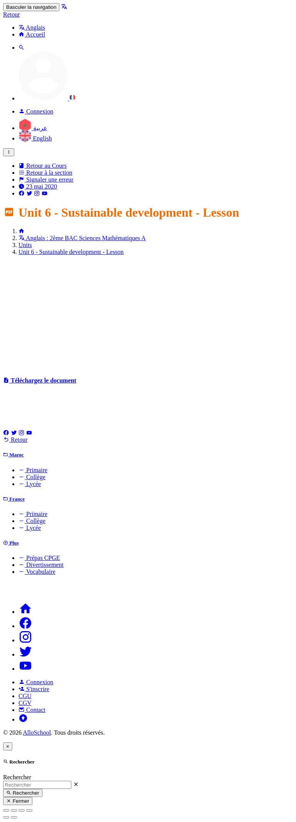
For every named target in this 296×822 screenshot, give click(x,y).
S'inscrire (33, 689)
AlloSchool (37, 732)
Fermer (17, 801)
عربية (32, 128)
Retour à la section (45, 172)
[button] (47, 98)
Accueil (31, 34)
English (35, 138)
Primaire (32, 470)
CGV (25, 703)
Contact (31, 710)
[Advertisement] (148, 315)
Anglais (31, 27)
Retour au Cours (42, 165)
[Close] (7, 746)
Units (25, 245)
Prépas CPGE (39, 558)
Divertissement (41, 564)
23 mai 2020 (37, 186)
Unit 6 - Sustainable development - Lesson (71, 252)
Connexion (35, 682)
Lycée (29, 484)
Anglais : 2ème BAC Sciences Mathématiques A (82, 238)
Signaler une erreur (46, 179)
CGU (25, 696)
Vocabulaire (37, 571)
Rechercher (17, 777)
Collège (31, 477)
